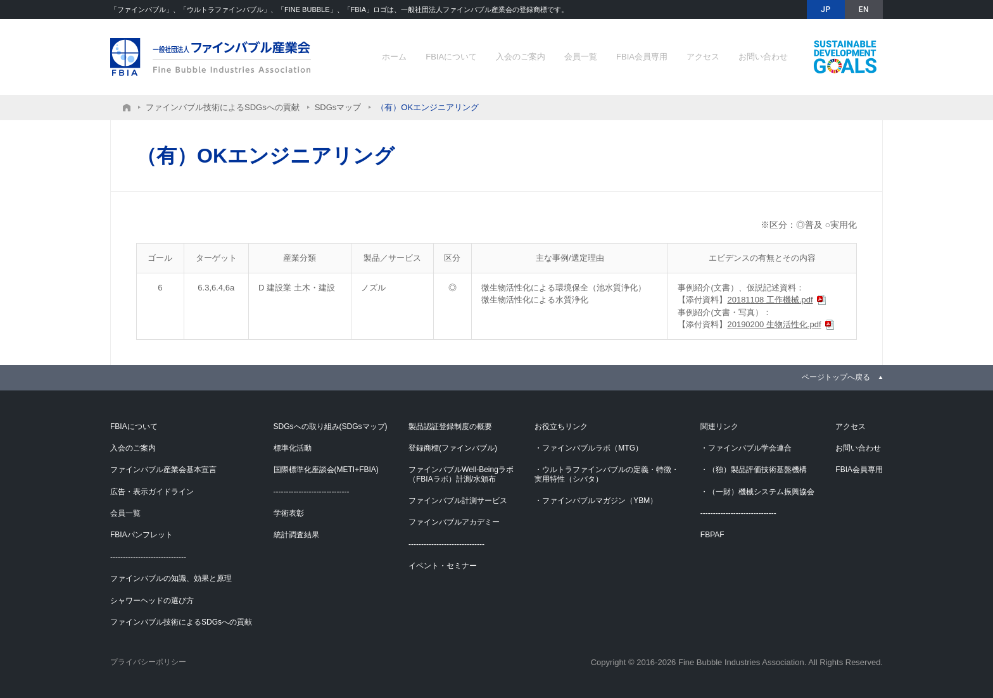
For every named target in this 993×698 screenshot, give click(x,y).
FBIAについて (451, 56)
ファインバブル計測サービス (457, 500)
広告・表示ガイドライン (152, 491)
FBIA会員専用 (641, 56)
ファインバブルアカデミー (454, 522)
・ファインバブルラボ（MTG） (588, 448)
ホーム (394, 56)
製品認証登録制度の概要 (450, 426)
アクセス (702, 56)
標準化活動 (293, 448)
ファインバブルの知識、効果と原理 (171, 578)
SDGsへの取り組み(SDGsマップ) (331, 426)
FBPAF (712, 534)
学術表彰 (289, 513)
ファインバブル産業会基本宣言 (163, 469)
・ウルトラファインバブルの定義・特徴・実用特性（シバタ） (606, 474)
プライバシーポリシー (148, 662)
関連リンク (719, 426)
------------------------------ (148, 556)
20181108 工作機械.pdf (770, 299)
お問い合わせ (763, 56)
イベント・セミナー (442, 565)
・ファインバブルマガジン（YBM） (595, 500)
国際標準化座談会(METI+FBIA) (326, 469)
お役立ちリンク (561, 426)
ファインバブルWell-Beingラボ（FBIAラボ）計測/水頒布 (461, 474)
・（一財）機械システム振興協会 (757, 491)
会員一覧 (580, 56)
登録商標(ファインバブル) (452, 448)
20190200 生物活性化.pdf (774, 324)
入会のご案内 (520, 56)
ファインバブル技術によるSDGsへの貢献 (844, 57)
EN (864, 9)
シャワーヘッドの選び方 (152, 600)
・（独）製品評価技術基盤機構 (753, 469)
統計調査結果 (296, 534)
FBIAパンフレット (141, 534)
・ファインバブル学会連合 (746, 448)
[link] (842, 377)
